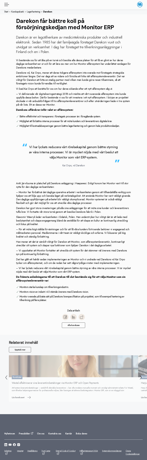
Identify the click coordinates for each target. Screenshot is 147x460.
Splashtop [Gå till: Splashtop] (7, 450)
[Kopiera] (82, 317)
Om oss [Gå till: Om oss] (40, 433)
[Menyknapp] (6, 4)
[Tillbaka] (5, 377)
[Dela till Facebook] (65, 317)
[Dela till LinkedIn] (73, 317)
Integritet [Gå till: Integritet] (20, 450)
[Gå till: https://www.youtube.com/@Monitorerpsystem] (10, 445)
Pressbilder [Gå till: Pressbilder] (24, 433)
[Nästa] (141, 377)
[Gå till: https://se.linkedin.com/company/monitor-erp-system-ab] (5, 445)
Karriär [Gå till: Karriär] (68, 433)
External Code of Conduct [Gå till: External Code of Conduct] (66, 450)
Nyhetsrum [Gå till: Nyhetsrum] (9, 433)
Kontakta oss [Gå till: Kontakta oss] (54, 433)
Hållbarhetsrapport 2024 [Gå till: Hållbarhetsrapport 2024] (89, 450)
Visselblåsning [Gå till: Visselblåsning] (32, 450)
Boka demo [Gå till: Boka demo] (81, 433)
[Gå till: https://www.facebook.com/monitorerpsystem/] (14, 445)
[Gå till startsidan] (140, 4)
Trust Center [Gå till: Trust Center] (45, 450)
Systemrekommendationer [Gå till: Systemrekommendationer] (112, 450)
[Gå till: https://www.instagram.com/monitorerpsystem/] (18, 445)
